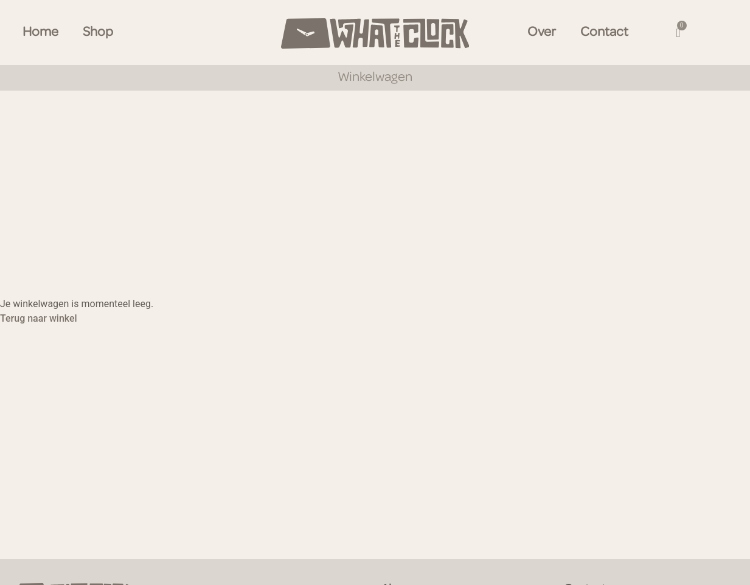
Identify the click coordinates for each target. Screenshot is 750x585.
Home (40, 33)
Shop (98, 33)
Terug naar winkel (38, 318)
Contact (604, 33)
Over (541, 33)
